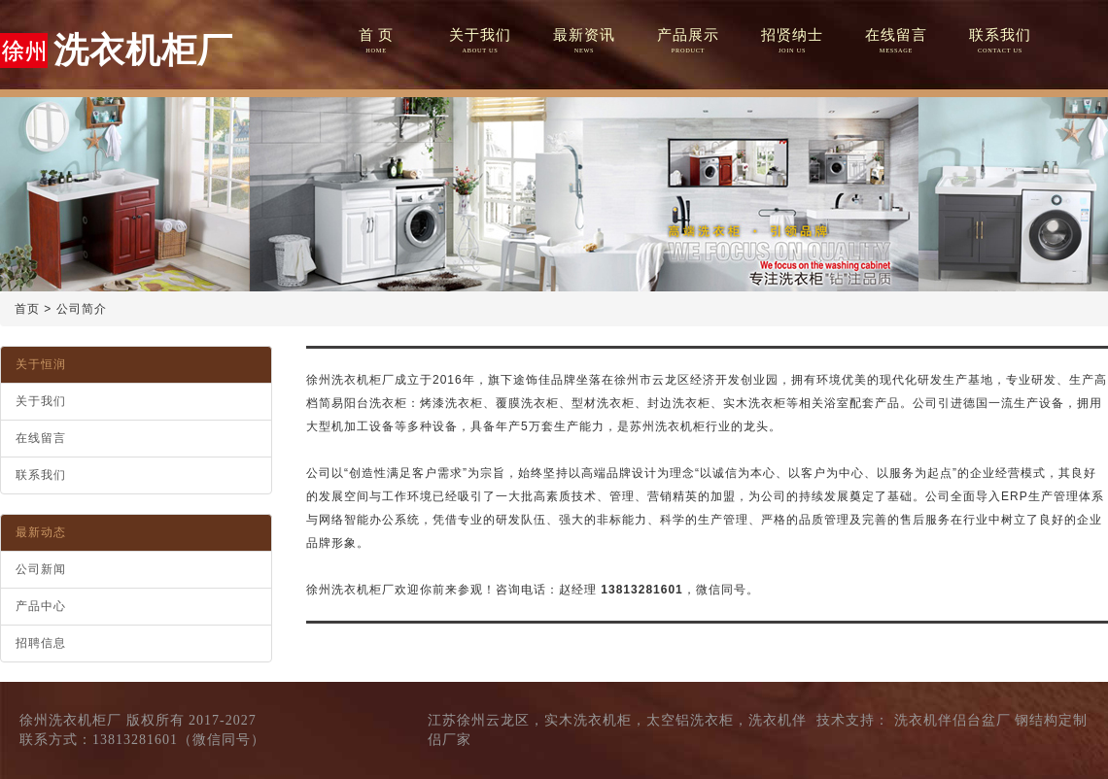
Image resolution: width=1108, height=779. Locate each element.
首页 (27, 309)
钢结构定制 (1051, 720)
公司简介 (81, 309)
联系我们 (999, 41)
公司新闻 (41, 569)
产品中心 (41, 606)
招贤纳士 (791, 41)
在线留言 (895, 41)
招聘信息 (41, 643)
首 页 (375, 41)
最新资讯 (583, 41)
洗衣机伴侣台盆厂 (952, 720)
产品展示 (687, 41)
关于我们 (479, 41)
